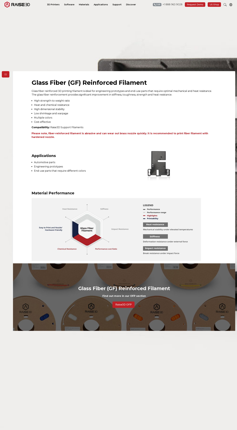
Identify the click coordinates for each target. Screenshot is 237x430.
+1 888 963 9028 (167, 4)
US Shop (214, 4)
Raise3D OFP (123, 304)
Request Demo (195, 4)
